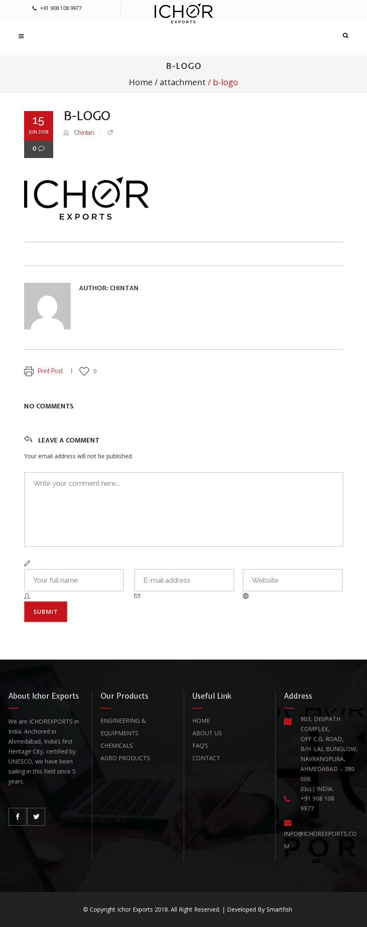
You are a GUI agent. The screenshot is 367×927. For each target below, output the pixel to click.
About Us (207, 733)
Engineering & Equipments (123, 727)
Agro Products (125, 758)
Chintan (84, 132)
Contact (206, 758)
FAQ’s (200, 745)
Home (141, 82)
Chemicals (117, 745)
